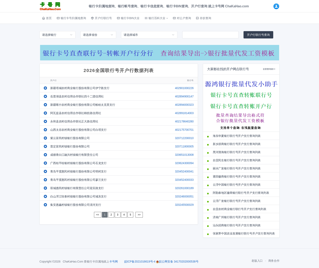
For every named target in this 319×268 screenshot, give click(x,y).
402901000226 (184, 88)
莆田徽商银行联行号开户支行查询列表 (237, 176)
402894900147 (184, 96)
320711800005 (184, 146)
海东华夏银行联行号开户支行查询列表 (237, 135)
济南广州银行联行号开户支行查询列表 (237, 217)
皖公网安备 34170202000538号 (177, 261)
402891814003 (184, 113)
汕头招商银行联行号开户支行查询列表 (237, 225)
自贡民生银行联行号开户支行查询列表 (237, 160)
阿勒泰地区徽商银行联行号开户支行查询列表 (241, 192)
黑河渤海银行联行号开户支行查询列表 (237, 152)
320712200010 (184, 138)
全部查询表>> (269, 69)
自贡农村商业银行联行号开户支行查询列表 (239, 209)
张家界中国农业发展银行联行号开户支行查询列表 (244, 233)
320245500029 (184, 204)
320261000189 (184, 188)
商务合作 (274, 260)
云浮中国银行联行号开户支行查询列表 (237, 184)
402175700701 (184, 129)
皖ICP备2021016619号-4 (139, 261)
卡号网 (113, 261)
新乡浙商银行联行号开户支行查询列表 (237, 144)
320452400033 (184, 179)
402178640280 (184, 121)
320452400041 (184, 171)
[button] (156, 18)
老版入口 (257, 260)
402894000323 (184, 104)
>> (139, 214)
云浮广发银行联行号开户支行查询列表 (237, 201)
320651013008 (184, 154)
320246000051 (184, 196)
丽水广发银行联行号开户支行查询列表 (237, 168)
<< (97, 214)
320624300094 (184, 163)
